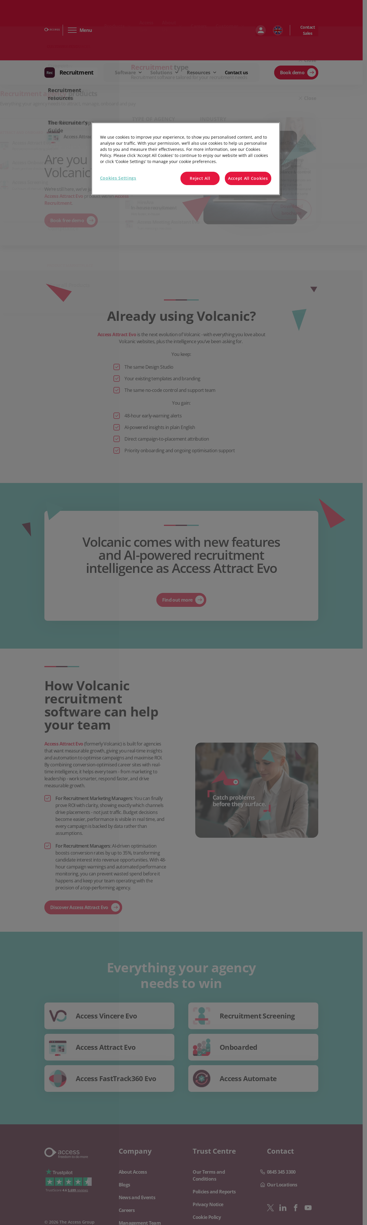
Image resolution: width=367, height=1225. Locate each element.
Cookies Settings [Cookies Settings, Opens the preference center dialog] (118, 178)
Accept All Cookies (248, 178)
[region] (185, 158)
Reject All (200, 178)
